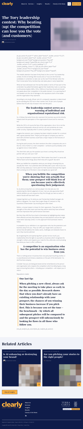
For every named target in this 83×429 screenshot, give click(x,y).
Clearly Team (47, 361)
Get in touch (76, 4)
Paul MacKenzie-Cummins (8, 42)
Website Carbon (75, 409)
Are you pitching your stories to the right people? (61, 355)
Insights (39, 4)
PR (15, 39)
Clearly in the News (59, 4)
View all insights (10, 392)
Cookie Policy (26, 425)
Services (31, 4)
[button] (69, 4)
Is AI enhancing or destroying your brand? (20, 355)
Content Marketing (22, 351)
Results (47, 4)
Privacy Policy (20, 425)
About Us (24, 4)
